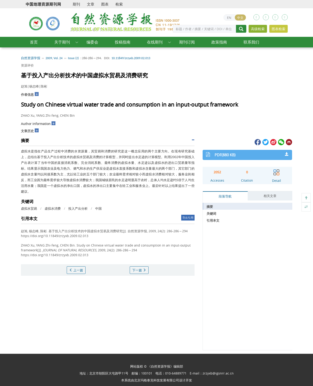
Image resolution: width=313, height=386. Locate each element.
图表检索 (278, 28)
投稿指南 (122, 42)
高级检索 (258, 28)
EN (229, 17)
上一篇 (76, 270)
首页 (34, 42)
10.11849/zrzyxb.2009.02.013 (131, 58)
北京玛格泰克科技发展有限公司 (156, 380)
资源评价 (27, 65)
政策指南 (219, 42)
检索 (119, 4)
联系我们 (251, 42)
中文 (240, 17)
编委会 (92, 42)
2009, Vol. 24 (54, 58)
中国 (98, 208)
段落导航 (225, 196)
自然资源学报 (30, 58)
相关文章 (270, 196)
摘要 (210, 206)
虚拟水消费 (53, 208)
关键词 (211, 213)
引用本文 (213, 220)
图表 (105, 4)
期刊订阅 (187, 42)
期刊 (76, 4)
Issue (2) (73, 58)
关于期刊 (62, 42)
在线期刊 (155, 42)
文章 (90, 4)
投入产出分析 (78, 208)
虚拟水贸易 (29, 208)
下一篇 (139, 270)
